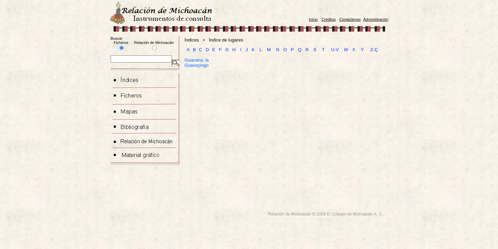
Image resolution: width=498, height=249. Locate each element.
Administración (375, 19)
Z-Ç (374, 49)
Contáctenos (350, 19)
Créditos (329, 19)
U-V (335, 49)
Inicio (313, 19)
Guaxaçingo (197, 65)
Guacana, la (197, 60)
